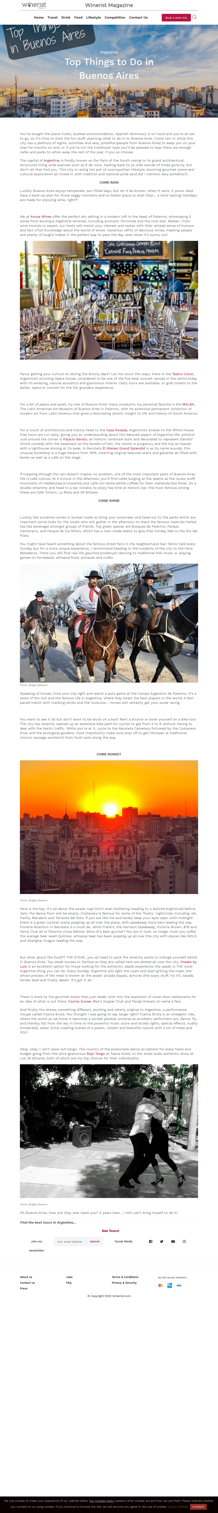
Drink (66, 17)
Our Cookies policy (101, 1501)
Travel (52, 17)
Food (78, 17)
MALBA (188, 404)
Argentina (52, 160)
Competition (115, 17)
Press (23, 1288)
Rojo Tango (96, 1054)
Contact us (27, 1282)
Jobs (69, 1277)
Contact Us (138, 17)
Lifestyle (93, 17)
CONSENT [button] (198, 1506)
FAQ (68, 1282)
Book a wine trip (176, 17)
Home (39, 17)
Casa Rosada (116, 430)
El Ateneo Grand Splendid (124, 448)
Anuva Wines (40, 216)
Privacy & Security (124, 1282)
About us (26, 1277)
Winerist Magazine (109, 5)
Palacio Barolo (75, 439)
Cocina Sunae (79, 1001)
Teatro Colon (182, 374)
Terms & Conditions (125, 1277)
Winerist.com (121, 1296)
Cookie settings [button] (178, 1506)
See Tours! (109, 1231)
